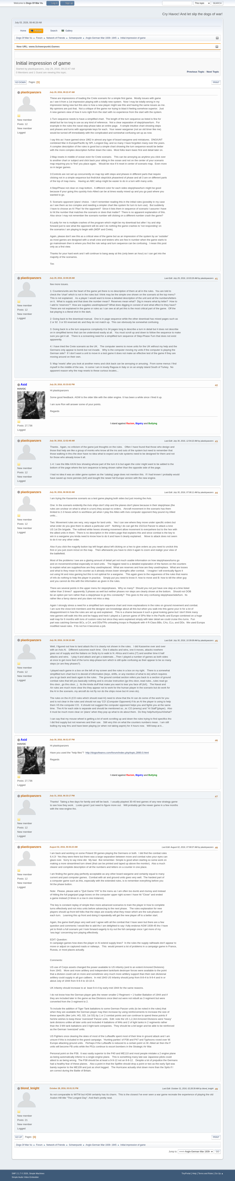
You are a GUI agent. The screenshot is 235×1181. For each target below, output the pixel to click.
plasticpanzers (31, 92)
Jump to (173, 1151)
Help (194, 1173)
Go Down (20, 82)
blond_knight (30, 1088)
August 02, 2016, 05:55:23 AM (64, 847)
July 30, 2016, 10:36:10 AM (62, 640)
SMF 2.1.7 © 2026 (20, 1173)
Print (216, 82)
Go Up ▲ (219, 1173)
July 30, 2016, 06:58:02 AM (62, 492)
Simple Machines (36, 1173)
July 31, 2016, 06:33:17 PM (62, 796)
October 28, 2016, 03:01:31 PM (64, 1088)
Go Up (18, 1137)
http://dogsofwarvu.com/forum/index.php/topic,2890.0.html (117, 752)
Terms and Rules (205, 1173)
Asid (24, 384)
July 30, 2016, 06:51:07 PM (62, 739)
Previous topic (195, 71)
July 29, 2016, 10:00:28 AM (62, 278)
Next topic (213, 71)
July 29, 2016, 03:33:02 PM (62, 384)
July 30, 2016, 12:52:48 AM (62, 441)
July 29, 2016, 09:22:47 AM (62, 92)
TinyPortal (186, 1173)
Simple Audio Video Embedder (25, 1177)
